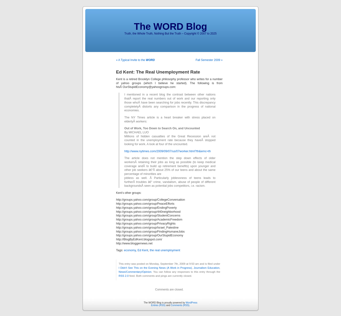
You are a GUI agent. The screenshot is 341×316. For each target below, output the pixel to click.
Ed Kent (143, 250)
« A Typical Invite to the (135, 60)
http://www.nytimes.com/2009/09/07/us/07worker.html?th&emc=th (167, 151)
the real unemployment (165, 250)
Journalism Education (207, 267)
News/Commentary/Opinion (135, 271)
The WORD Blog (170, 26)
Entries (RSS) (158, 305)
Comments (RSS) (180, 305)
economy (130, 250)
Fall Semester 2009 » (209, 60)
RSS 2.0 (124, 275)
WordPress (191, 302)
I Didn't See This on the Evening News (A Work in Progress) (155, 267)
